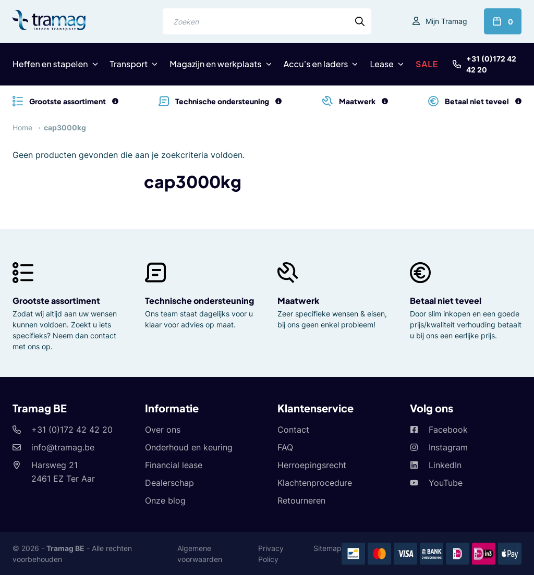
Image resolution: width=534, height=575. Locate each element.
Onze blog (165, 500)
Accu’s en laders (316, 63)
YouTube (446, 483)
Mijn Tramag (446, 21)
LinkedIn (445, 465)
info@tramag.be (62, 447)
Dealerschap (169, 483)
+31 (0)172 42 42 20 (491, 64)
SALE (427, 63)
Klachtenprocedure (314, 483)
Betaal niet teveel (445, 300)
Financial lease (173, 465)
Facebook (448, 429)
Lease (381, 63)
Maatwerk (298, 300)
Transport (129, 63)
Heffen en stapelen (50, 63)
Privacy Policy (271, 554)
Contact (293, 429)
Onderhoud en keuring (189, 447)
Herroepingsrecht (311, 465)
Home (22, 127)
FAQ (285, 447)
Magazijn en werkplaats (215, 63)
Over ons (162, 429)
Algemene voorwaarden (199, 554)
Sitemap (327, 548)
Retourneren (301, 500)
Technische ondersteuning (199, 300)
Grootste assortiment (56, 300)
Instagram (448, 447)
